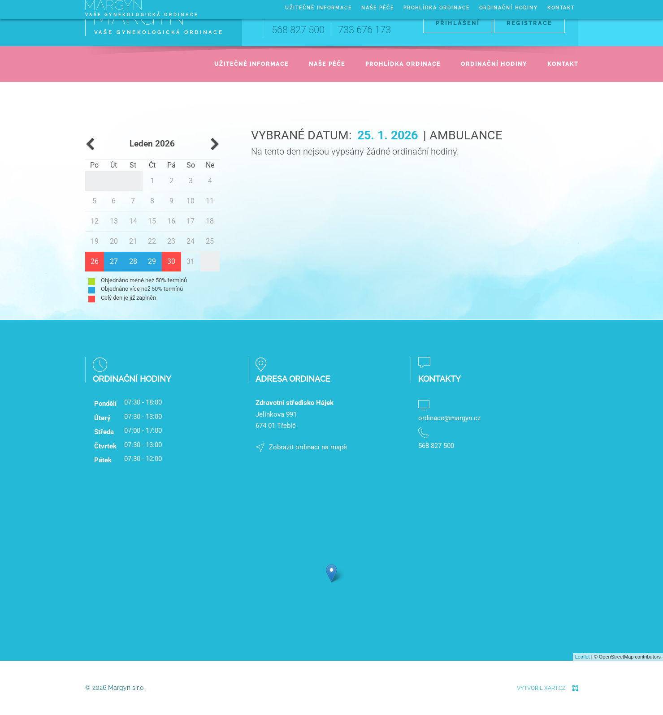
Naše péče (327, 64)
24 (190, 241)
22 (152, 241)
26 (95, 261)
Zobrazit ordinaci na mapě (308, 447)
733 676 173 (364, 29)
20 (114, 241)
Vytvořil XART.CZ (541, 688)
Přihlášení (458, 23)
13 (114, 221)
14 (133, 221)
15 (152, 221)
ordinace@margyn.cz (449, 418)
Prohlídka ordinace (403, 64)
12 (95, 221)
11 (210, 201)
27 (114, 261)
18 (210, 221)
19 (95, 241)
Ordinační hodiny (494, 64)
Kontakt (562, 64)
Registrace (529, 23)
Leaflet (582, 656)
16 (171, 221)
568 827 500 (298, 29)
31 (190, 261)
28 (133, 261)
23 (171, 241)
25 (210, 241)
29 (152, 261)
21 (133, 241)
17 (190, 221)
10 (190, 201)
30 (171, 261)
